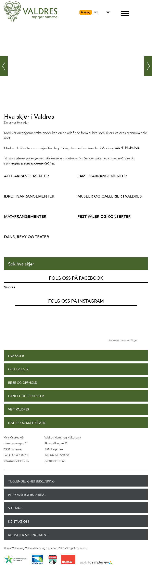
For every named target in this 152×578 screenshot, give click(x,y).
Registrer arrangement (28, 535)
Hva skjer (16, 356)
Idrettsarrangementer (29, 196)
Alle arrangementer (26, 176)
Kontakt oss (18, 521)
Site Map (15, 508)
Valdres (9, 287)
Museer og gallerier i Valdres (109, 196)
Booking (85, 12)
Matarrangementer (25, 216)
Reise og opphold (22, 382)
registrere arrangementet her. (33, 163)
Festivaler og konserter (104, 216)
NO (96, 12)
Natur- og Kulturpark (26, 422)
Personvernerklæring (27, 495)
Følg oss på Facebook (76, 278)
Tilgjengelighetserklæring (31, 481)
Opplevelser (18, 369)
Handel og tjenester (26, 396)
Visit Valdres (18, 409)
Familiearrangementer (102, 176)
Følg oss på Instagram (76, 301)
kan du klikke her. (127, 148)
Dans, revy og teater (26, 236)
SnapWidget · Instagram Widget (123, 340)
